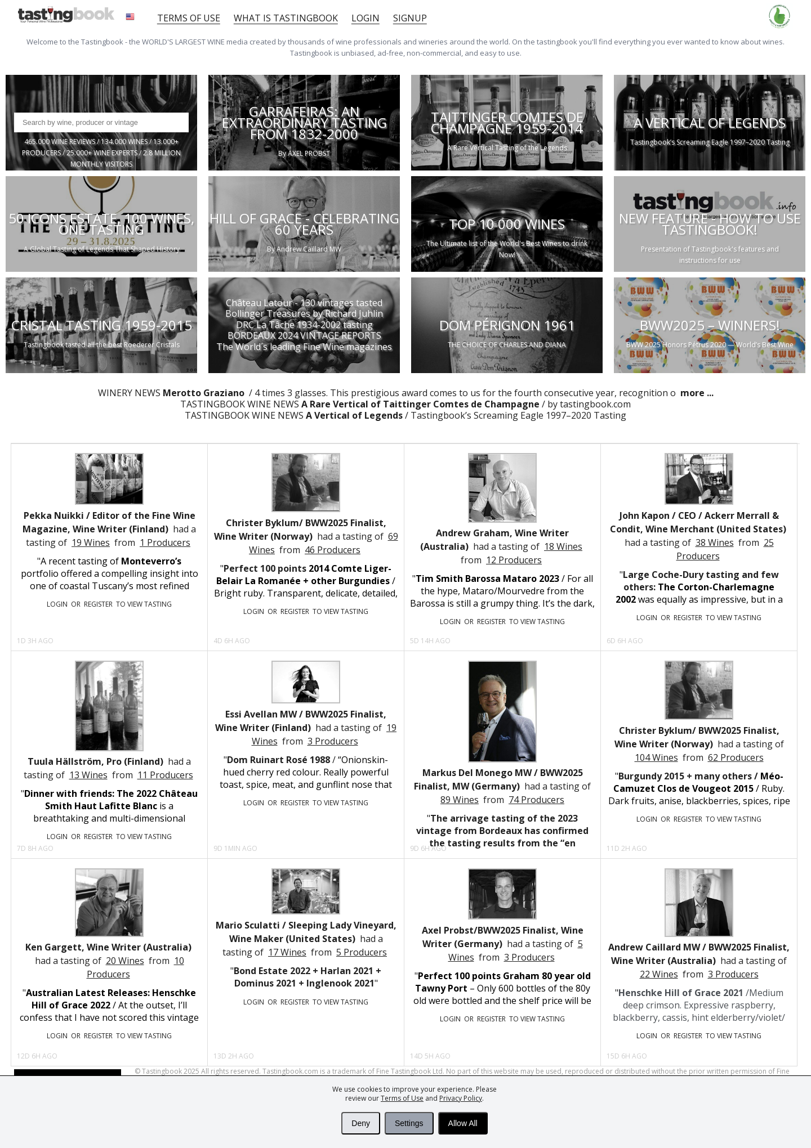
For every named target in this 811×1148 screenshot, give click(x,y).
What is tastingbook (286, 18)
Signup (410, 18)
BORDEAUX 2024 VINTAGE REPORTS (304, 335)
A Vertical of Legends (354, 415)
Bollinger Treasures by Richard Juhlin (304, 313)
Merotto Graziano (205, 393)
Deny (360, 1123)
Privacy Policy (460, 1098)
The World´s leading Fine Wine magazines (304, 346)
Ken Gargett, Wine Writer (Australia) (108, 947)
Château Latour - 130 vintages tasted (304, 302)
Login (365, 18)
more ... (696, 393)
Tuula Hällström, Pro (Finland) (95, 761)
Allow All (463, 1123)
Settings (409, 1123)
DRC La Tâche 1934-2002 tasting (304, 324)
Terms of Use (402, 1098)
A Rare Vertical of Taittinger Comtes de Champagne (420, 404)
